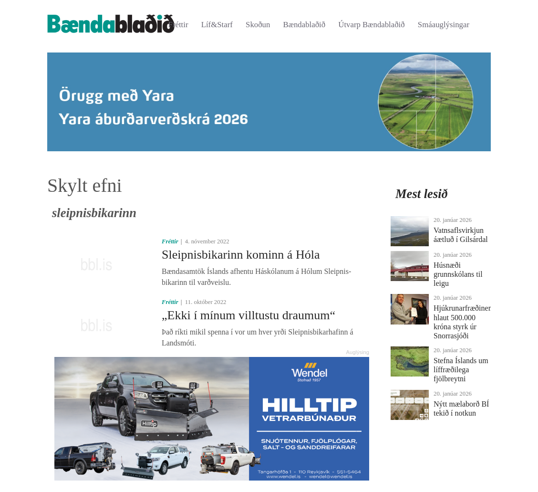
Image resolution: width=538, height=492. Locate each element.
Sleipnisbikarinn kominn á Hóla (241, 255)
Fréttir (178, 24)
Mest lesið (421, 194)
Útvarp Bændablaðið (371, 24)
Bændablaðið (304, 24)
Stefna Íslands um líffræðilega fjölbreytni (461, 369)
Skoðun (258, 24)
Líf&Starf (217, 24)
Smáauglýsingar (443, 24)
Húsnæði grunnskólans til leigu (458, 274)
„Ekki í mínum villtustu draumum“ (248, 315)
